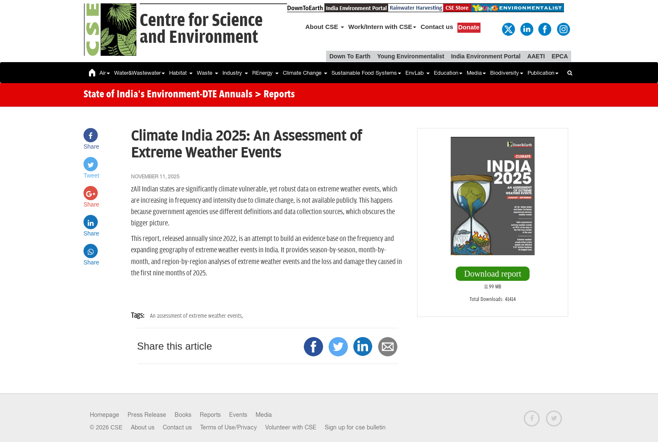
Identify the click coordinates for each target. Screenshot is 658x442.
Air (104, 73)
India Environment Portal (486, 56)
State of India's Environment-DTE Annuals (168, 95)
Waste (207, 73)
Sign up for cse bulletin (355, 427)
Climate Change (305, 73)
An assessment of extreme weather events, (196, 315)
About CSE (325, 26)
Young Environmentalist (410, 56)
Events (238, 414)
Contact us (436, 26)
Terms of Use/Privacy (228, 427)
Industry (235, 73)
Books (183, 414)
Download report (492, 273)
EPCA (559, 56)
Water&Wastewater (139, 73)
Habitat (181, 73)
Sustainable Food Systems (366, 73)
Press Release (147, 414)
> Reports (275, 95)
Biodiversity (506, 73)
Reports (210, 414)
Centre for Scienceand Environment (201, 29)
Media (476, 73)
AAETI (536, 56)
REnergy (265, 73)
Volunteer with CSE (290, 427)
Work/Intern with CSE (382, 26)
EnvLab (417, 73)
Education (448, 73)
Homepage (104, 414)
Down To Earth (350, 56)
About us (142, 427)
